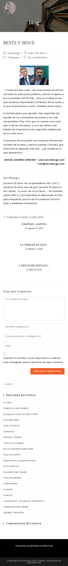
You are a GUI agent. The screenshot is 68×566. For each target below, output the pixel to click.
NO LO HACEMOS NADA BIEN (18, 448)
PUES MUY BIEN (11, 419)
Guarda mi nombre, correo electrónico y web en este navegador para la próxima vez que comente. (33, 360)
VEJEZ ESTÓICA (11, 425)
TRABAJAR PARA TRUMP (15, 506)
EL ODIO (7, 402)
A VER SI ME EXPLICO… (34, 265)
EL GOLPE (8, 489)
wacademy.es (34, 562)
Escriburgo (14, 53)
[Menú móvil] (63, 7)
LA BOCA (8, 495)
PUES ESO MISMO (12, 477)
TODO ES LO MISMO (13, 443)
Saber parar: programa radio (19, 460)
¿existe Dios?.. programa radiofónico (23, 500)
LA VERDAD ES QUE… (34, 244)
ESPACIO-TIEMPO (12, 437)
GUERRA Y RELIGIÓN (13, 512)
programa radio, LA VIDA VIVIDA (20, 414)
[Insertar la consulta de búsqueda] (34, 384)
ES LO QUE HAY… (11, 466)
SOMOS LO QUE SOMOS (16, 408)
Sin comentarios (38, 57)
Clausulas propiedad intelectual (34, 545)
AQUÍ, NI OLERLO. (12, 454)
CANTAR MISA (10, 483)
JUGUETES (8, 431)
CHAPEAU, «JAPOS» (34, 224)
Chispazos (14, 57)
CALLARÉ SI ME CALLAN (15, 472)
